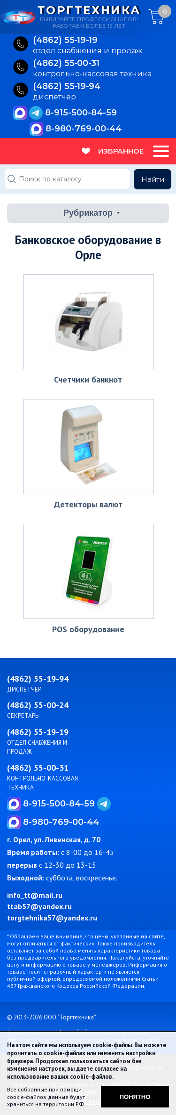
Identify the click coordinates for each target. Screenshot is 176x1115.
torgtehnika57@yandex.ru (52, 917)
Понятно (135, 1096)
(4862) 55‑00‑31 (66, 63)
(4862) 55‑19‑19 (65, 40)
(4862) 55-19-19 (38, 731)
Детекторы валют (88, 504)
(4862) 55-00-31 (38, 767)
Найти (152, 179)
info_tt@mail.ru (34, 895)
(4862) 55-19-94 (38, 678)
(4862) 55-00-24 (38, 705)
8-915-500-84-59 (81, 112)
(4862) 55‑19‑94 (67, 86)
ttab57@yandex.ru (39, 906)
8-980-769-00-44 (84, 128)
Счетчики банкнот (88, 379)
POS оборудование (88, 629)
